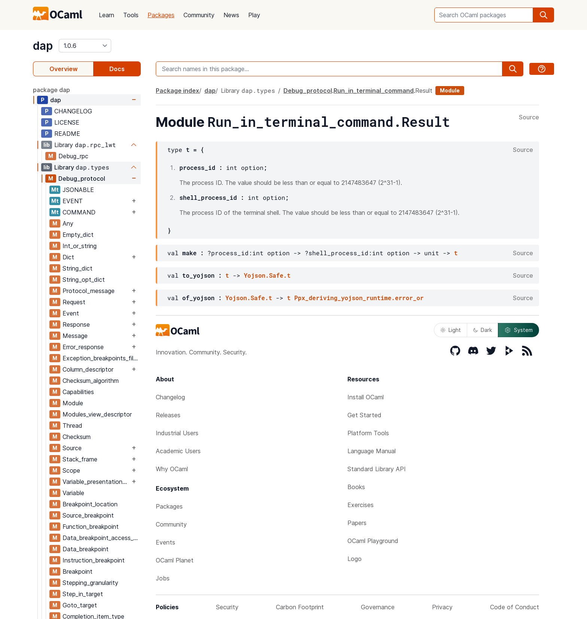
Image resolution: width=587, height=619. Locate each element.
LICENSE (66, 122)
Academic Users (178, 451)
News (231, 15)
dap (43, 45)
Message (75, 335)
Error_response (83, 347)
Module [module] (450, 90)
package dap (51, 90)
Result (423, 90)
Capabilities (78, 392)
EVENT (73, 201)
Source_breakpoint (88, 515)
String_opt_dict (84, 279)
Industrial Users (177, 433)
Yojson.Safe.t (267, 275)
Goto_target (80, 605)
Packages (160, 15)
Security (227, 607)
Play (254, 15)
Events (165, 542)
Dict (68, 257)
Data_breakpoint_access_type (101, 538)
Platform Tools (368, 433)
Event (71, 313)
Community (199, 15)
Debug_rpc (73, 156)
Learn (106, 15)
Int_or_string (80, 246)
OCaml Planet (175, 560)
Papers (357, 523)
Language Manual (371, 451)
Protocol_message (89, 291)
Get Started (364, 415)
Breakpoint (77, 571)
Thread (72, 425)
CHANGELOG (73, 111)
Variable (73, 493)
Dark (482, 330)
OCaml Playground (372, 541)
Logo (354, 558)
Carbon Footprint (300, 607)
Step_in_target (83, 594)
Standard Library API (376, 469)
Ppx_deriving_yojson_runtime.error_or (359, 298)
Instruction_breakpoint (94, 560)
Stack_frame (80, 459)
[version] (85, 45)
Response (76, 324)
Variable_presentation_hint (96, 481)
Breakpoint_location (90, 504)
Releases (168, 415)
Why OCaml (172, 469)
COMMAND (79, 212)
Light (450, 330)
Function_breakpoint (91, 526)
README (67, 133)
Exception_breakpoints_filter (101, 358)
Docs (117, 69)
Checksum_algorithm (91, 380)
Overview (63, 69)
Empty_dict (78, 234)
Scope (71, 470)
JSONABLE (78, 189)
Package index (177, 90)
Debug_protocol (81, 178)
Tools (131, 15)
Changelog (170, 397)
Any (68, 223)
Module (73, 403)
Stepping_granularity (90, 582)
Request (74, 302)
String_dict (77, 268)
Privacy (442, 607)
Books (356, 487)
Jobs (163, 578)
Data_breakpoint (86, 549)
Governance (378, 607)
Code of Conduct (514, 607)
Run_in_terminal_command (374, 90)
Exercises (360, 505)
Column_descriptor (88, 369)
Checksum (77, 436)
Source (72, 448)
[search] (543, 14)
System (518, 330)
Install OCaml (365, 397)
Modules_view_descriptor (97, 414)
